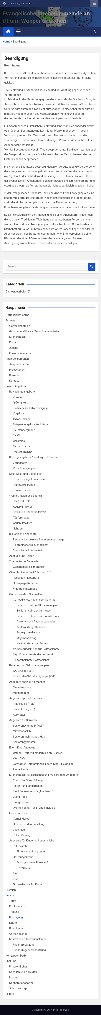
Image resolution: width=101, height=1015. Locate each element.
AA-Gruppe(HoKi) (23, 671)
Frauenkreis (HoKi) (24, 703)
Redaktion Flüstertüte (26, 577)
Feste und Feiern (19, 813)
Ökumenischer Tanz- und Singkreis (34, 807)
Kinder (13, 342)
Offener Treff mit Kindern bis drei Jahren (37, 753)
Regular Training (22, 452)
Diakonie (14, 375)
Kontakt (14, 380)
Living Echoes (21, 802)
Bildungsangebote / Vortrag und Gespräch (34, 457)
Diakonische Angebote (23, 534)
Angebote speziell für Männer (27, 682)
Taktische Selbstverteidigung (30, 408)
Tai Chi (17, 435)
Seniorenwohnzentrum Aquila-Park (38, 616)
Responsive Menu (94, 3)
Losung (13, 977)
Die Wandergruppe (24, 430)
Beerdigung (16, 917)
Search (91, 267)
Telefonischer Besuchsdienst (30, 545)
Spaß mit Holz (21, 501)
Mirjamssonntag (26, 638)
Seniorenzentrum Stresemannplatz (38, 605)
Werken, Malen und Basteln (25, 495)
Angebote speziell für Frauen (26, 698)
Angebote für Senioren (23, 720)
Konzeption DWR (16, 955)
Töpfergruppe (21, 517)
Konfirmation (17, 906)
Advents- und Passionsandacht (36, 621)
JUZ (15, 879)
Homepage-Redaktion (26, 583)
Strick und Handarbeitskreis (29, 512)
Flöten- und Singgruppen (28, 785)
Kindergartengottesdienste (33, 627)
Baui (15, 873)
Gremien (11, 890)
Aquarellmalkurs (22, 523)
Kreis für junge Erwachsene (29, 479)
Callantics (19, 441)
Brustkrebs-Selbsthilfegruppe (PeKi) (34, 676)
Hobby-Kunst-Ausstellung (28, 824)
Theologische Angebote (23, 561)
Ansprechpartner (19, 364)
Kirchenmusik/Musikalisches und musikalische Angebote (43, 775)
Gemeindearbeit (15, 291)
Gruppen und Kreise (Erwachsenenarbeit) (34, 331)
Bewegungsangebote (22, 391)
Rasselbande (21, 769)
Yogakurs (18, 413)
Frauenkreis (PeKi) (24, 709)
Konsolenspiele (22, 490)
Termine (10, 320)
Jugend (13, 347)
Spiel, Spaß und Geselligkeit (25, 473)
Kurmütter (19, 714)
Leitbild (10, 994)
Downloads (16, 928)
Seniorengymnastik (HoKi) (28, 725)
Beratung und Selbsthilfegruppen (29, 665)
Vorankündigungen (24, 468)
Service (10, 895)
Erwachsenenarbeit (20, 353)
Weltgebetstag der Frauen (32, 643)
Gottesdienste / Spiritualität (26, 594)
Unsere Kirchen (18, 966)
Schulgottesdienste (28, 632)
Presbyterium (17, 369)
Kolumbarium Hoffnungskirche (28, 939)
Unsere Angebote (16, 386)
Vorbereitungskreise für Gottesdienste (36, 649)
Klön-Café (19, 758)
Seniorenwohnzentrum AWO (34, 610)
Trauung (14, 911)
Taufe (12, 901)
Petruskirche (20, 846)
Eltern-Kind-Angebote (22, 747)
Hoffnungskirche (23, 857)
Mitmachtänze (21, 446)
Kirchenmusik (17, 337)
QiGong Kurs (20, 402)
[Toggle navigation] (18, 31)
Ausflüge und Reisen (21, 556)
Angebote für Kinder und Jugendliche (31, 840)
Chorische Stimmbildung (28, 780)
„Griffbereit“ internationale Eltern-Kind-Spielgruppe (43, 764)
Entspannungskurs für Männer (31, 424)
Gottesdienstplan (19, 326)
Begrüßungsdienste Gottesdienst (33, 654)
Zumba (17, 397)
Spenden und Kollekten (23, 972)
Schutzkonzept (18, 988)
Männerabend (21, 692)
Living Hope (20, 796)
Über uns (11, 961)
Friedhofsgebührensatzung (29, 950)
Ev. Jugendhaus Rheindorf (32, 862)
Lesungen (19, 829)
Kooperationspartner (21, 983)
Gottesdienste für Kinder (28, 884)
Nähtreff (18, 528)
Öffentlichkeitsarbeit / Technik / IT (30, 572)
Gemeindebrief (18, 933)
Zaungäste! (20, 463)
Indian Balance (22, 419)
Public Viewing (21, 835)
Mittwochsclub (22, 731)
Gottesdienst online (17, 315)
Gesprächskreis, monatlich (29, 566)
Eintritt (13, 922)
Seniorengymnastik (24, 742)
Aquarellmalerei (22, 506)
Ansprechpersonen (17, 358)
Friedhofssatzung (23, 944)
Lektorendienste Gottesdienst (31, 660)
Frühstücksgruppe (24, 484)
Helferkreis (23, 868)
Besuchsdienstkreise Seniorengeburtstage (38, 539)
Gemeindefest (21, 818)
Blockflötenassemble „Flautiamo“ (33, 791)
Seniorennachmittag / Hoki (29, 736)
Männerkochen (22, 687)
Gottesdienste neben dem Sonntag (34, 599)
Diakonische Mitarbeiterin (28, 550)
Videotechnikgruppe (25, 588)
